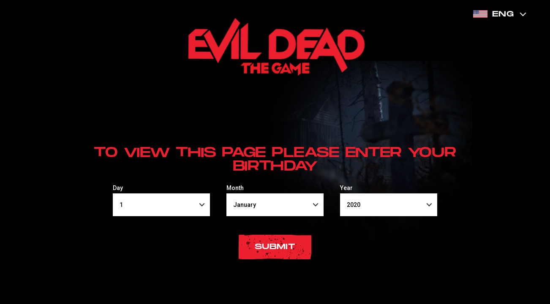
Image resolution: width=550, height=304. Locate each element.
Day (118, 188)
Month (235, 188)
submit (275, 246)
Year (346, 188)
